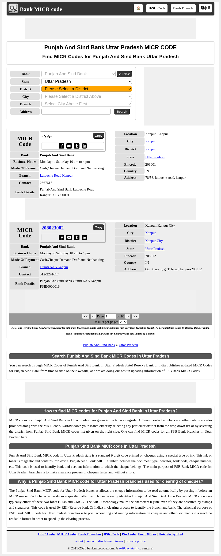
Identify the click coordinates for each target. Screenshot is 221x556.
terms (119, 541)
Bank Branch (183, 8)
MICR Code (66, 534)
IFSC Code (157, 8)
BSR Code (111, 534)
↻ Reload (124, 74)
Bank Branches (89, 534)
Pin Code (129, 534)
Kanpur (150, 141)
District (25, 89)
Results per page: (106, 322)
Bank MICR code (41, 9)
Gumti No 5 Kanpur (54, 267)
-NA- (47, 136)
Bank (26, 74)
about (79, 541)
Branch (25, 104)
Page (101, 316)
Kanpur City (154, 241)
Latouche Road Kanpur (56, 175)
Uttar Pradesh (154, 157)
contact (90, 541)
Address (25, 112)
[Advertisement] (110, 28)
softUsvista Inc (129, 548)
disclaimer (105, 541)
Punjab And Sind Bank (99, 345)
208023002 (53, 228)
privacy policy (136, 541)
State (26, 82)
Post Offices (147, 534)
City (25, 97)
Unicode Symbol (171, 534)
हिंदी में (205, 8)
